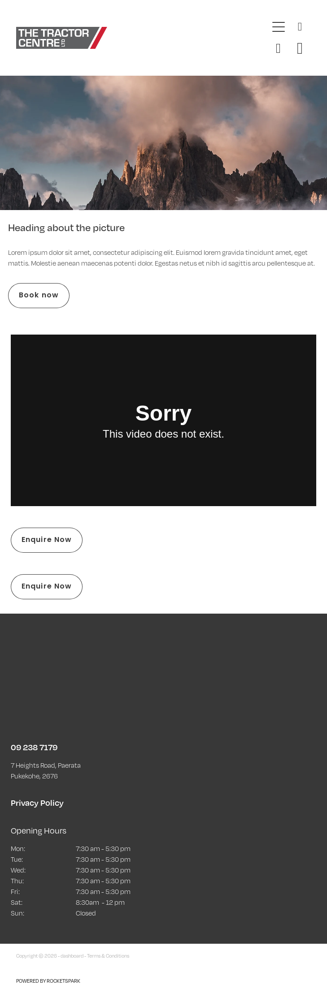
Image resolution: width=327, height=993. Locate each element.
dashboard (72, 956)
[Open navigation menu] (278, 27)
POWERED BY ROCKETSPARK (48, 981)
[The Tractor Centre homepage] (141, 38)
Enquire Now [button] (47, 540)
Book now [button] (39, 295)
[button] (278, 48)
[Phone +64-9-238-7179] (300, 27)
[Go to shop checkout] (300, 48)
